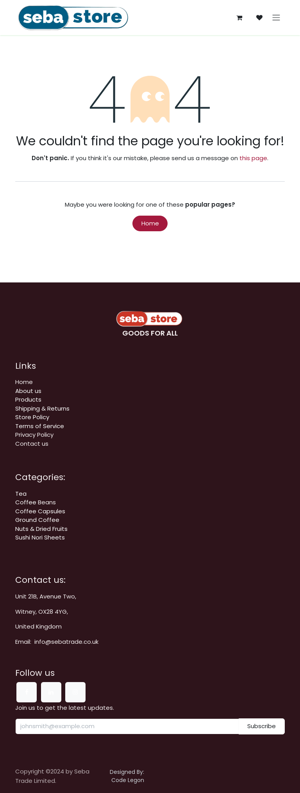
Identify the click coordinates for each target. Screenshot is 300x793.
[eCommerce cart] (239, 17)
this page (253, 158)
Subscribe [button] (261, 726)
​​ (42, 408)
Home (150, 223)
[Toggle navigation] (276, 18)
